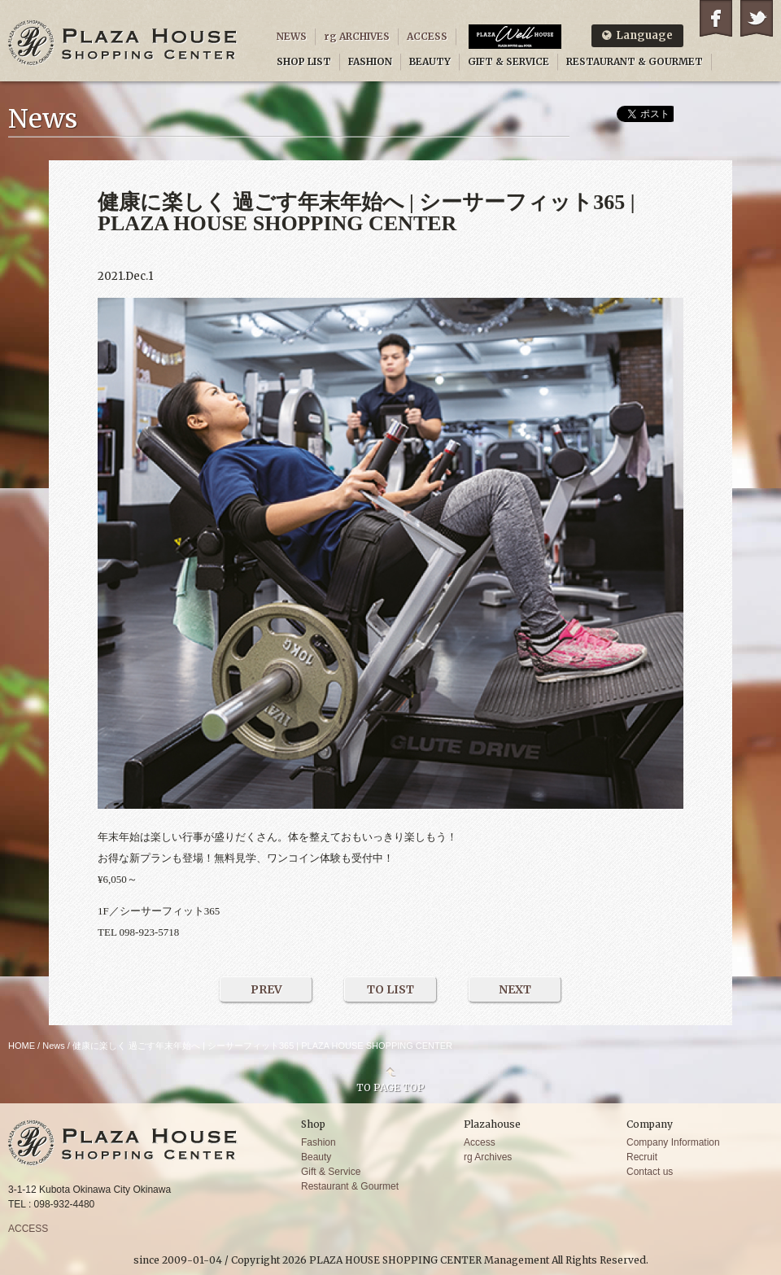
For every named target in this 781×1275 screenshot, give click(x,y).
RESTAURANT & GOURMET (634, 61)
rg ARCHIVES (357, 36)
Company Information (673, 1142)
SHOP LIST (304, 61)
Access (479, 1142)
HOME (21, 1045)
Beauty (316, 1157)
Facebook (716, 18)
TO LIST (390, 989)
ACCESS (427, 36)
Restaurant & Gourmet (350, 1186)
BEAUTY (430, 61)
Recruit (641, 1157)
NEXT (515, 989)
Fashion (318, 1142)
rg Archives (488, 1157)
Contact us (649, 1171)
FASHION (370, 61)
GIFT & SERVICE (508, 61)
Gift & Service (330, 1171)
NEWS (292, 36)
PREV (266, 989)
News (53, 1045)
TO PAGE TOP (390, 1087)
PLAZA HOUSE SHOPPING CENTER (123, 43)
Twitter (756, 18)
